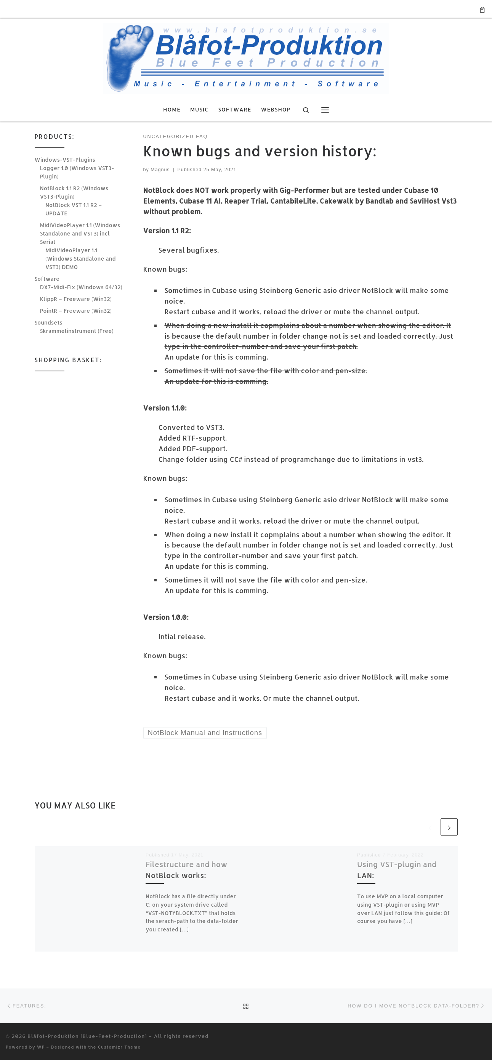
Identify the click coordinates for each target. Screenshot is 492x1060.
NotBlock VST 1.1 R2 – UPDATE (73, 209)
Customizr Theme (119, 1047)
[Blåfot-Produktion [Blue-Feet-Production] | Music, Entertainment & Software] (246, 57)
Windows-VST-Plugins (65, 159)
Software (47, 278)
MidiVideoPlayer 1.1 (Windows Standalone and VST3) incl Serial (80, 233)
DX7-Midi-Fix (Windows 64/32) (81, 287)
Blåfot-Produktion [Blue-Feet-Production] (87, 1036)
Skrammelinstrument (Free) (77, 330)
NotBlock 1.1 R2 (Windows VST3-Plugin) (74, 192)
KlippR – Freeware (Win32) (76, 298)
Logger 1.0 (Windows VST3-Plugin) (77, 172)
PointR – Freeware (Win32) (76, 310)
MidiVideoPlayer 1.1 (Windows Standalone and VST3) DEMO (80, 259)
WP (41, 1047)
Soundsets (49, 322)
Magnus (160, 169)
